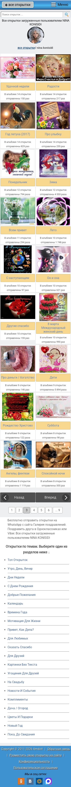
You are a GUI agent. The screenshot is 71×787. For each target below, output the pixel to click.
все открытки (17, 5)
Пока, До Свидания (21, 734)
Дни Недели (16, 577)
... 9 (57, 510)
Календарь (15, 603)
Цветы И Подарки (20, 717)
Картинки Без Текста (22, 664)
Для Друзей (16, 656)
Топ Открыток (18, 560)
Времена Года (17, 612)
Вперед (50, 497)
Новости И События (22, 691)
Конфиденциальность (34, 761)
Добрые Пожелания (22, 595)
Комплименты (18, 699)
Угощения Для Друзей (23, 673)
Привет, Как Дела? (21, 629)
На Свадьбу (16, 682)
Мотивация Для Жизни (24, 621)
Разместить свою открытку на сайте (35, 755)
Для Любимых (18, 638)
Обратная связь (58, 749)
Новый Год (15, 725)
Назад (19, 497)
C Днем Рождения (20, 586)
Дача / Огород (18, 708)
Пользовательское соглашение (35, 768)
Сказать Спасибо (20, 647)
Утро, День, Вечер (20, 568)
